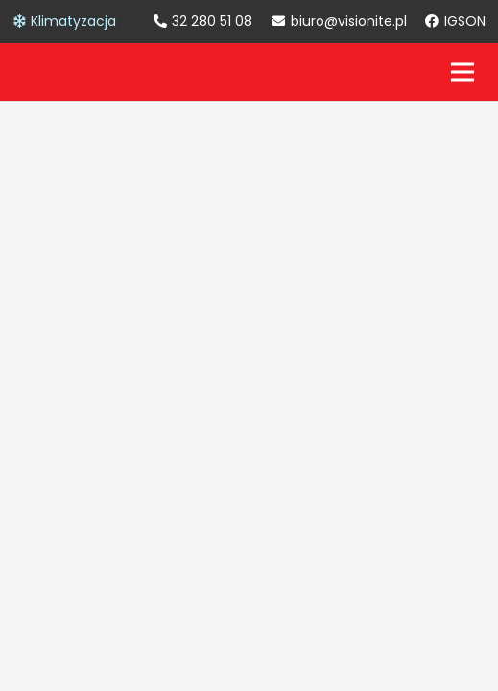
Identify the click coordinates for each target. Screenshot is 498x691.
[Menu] (462, 72)
